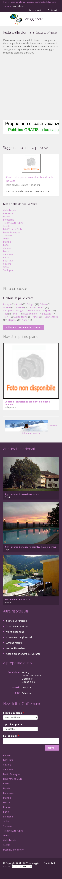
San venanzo (51, 316)
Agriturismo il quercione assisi (22, 494)
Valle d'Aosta (9, 210)
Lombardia (8, 219)
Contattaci (52, 10)
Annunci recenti (14, 642)
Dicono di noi (28, 681)
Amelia (36, 316)
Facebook (4, 873)
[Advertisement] (29, 86)
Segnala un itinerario (16, 620)
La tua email (11, 735)
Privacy (25, 672)
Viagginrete (34, 18)
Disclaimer (27, 678)
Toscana (7, 235)
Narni (24, 319)
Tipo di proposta (13, 724)
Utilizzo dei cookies (31, 675)
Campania (8, 254)
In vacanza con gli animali (19, 637)
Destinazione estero (13, 849)
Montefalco (34, 310)
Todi (5, 313)
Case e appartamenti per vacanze (23, 653)
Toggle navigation (6, 19)
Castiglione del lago (13, 310)
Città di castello (36, 307)
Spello (48, 310)
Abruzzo (7, 248)
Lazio (6, 244)
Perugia (7, 304)
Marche (7, 241)
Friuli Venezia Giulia (12, 229)
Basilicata (8, 260)
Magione (12, 319)
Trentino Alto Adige (13, 222)
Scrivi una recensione (17, 626)
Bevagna (46, 313)
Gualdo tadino (20, 316)
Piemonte (8, 213)
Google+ (11, 873)
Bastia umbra (30, 313)
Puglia (6, 257)
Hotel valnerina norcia (17, 599)
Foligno (30, 304)
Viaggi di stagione (15, 631)
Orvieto (7, 307)
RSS (26, 873)
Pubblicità (27, 693)
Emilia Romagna (11, 232)
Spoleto (20, 307)
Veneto (6, 225)
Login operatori (36, 10)
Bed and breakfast (15, 648)
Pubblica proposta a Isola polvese (22, 327)
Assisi (19, 304)
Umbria (7, 238)
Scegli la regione (13, 712)
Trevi (5, 316)
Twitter (18, 873)
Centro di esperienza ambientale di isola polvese (28, 403)
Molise (6, 251)
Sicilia (6, 266)
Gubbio (43, 304)
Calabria (7, 263)
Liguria (6, 216)
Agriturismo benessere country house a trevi (30, 546)
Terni (15, 313)
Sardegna (8, 270)
